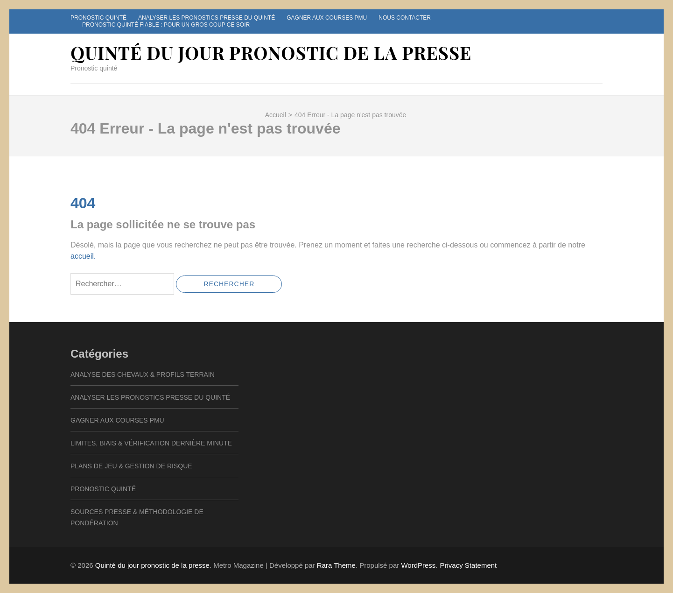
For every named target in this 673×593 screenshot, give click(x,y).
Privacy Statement (468, 565)
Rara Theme (336, 565)
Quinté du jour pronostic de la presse (270, 52)
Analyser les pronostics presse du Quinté (206, 17)
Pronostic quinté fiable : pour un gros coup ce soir (166, 24)
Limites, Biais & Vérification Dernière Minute (151, 443)
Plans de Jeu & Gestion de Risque (131, 466)
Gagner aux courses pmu (327, 17)
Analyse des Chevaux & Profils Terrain (142, 374)
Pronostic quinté (98, 17)
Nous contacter (405, 17)
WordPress (418, 565)
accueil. (83, 256)
